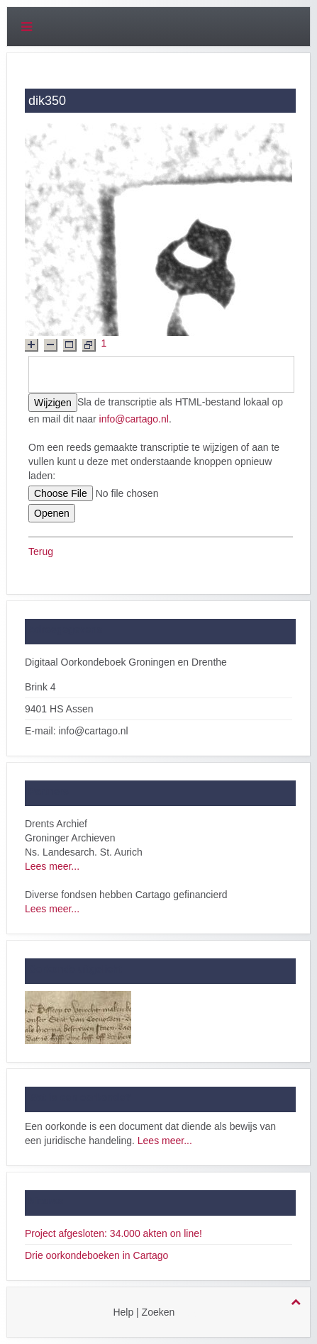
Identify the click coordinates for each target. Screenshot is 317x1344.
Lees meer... (52, 866)
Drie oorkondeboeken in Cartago (96, 1255)
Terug (40, 551)
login (193, 1312)
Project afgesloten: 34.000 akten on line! (113, 1233)
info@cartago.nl (134, 419)
